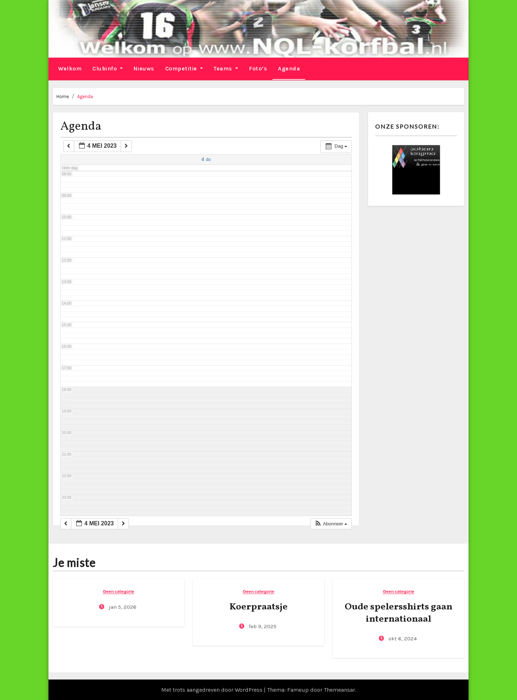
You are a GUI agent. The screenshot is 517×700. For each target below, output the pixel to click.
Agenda (289, 68)
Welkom (69, 68)
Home (62, 95)
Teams (226, 68)
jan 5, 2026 (121, 606)
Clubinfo (107, 68)
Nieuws (144, 68)
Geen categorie (118, 591)
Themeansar (339, 689)
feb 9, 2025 (261, 626)
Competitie (184, 68)
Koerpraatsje (258, 606)
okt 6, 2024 (402, 638)
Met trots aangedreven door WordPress (212, 689)
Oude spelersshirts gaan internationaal (398, 612)
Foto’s (258, 68)
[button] (331, 523)
